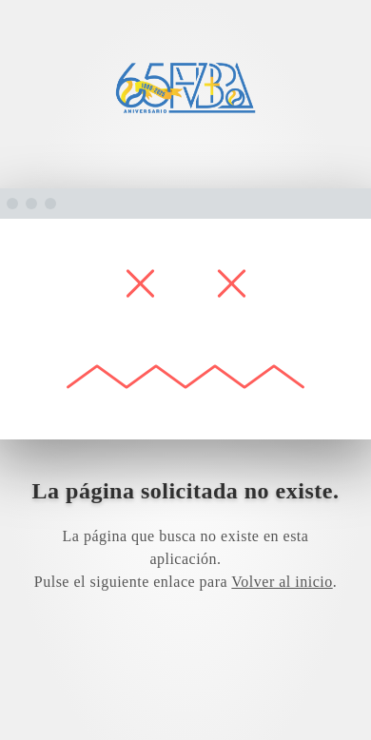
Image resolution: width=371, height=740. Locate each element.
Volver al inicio (281, 582)
